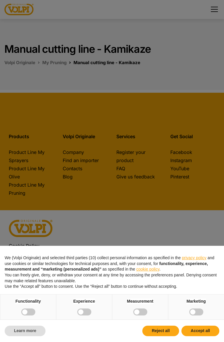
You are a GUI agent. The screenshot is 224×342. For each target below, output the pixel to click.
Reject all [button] (160, 330)
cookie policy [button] (147, 269)
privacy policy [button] (194, 257)
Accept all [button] (200, 330)
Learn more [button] (25, 330)
